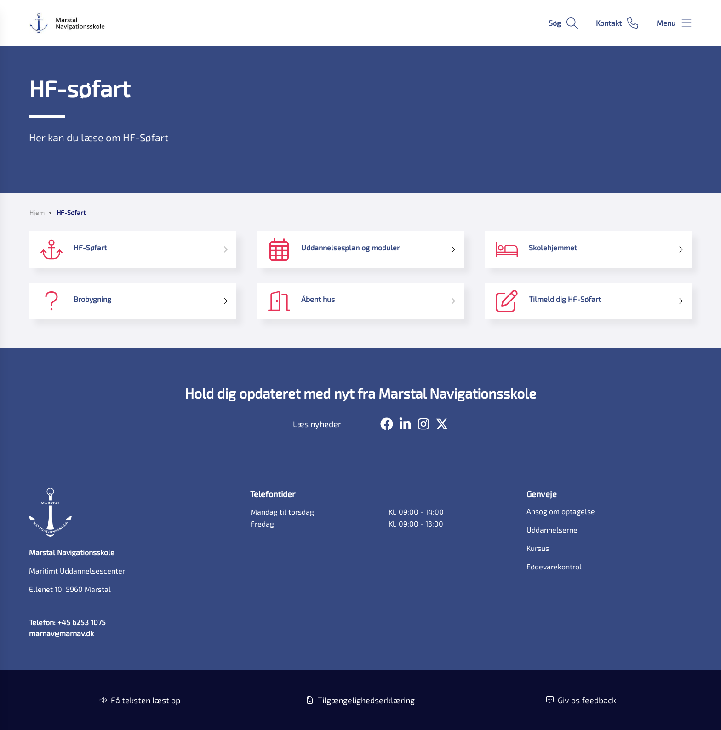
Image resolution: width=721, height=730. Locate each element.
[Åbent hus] (360, 301)
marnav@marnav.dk (61, 633)
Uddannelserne (552, 529)
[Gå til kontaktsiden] (617, 23)
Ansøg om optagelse (560, 511)
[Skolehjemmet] (588, 249)
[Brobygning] (132, 301)
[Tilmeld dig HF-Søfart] (588, 301)
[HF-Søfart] (132, 249)
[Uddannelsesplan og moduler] (360, 249)
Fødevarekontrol (554, 566)
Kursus (537, 548)
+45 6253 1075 (81, 622)
